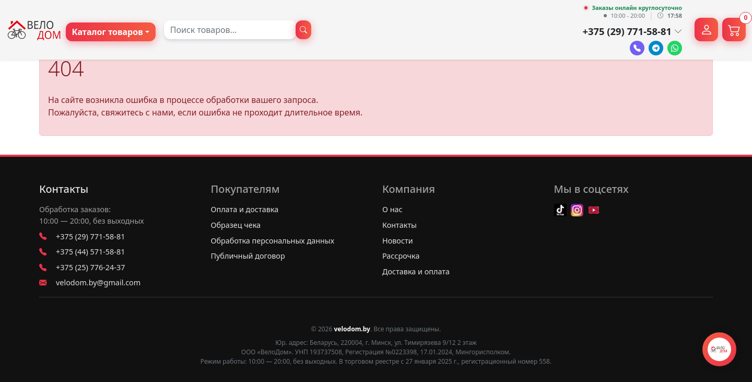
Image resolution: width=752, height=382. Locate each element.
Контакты (63, 189)
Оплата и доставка (245, 209)
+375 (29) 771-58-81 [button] (632, 31)
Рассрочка (400, 256)
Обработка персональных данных (273, 241)
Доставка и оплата (416, 271)
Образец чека (236, 225)
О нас (392, 209)
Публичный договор (248, 256)
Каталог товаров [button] (107, 32)
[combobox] (230, 29)
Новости (397, 241)
